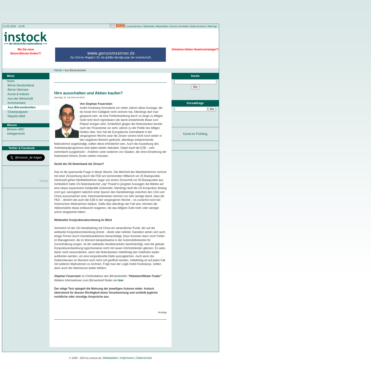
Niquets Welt (16, 116)
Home (58, 70)
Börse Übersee (18, 89)
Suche (173, 26)
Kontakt (183, 26)
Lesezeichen (134, 26)
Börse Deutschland (21, 85)
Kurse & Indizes (18, 94)
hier (121, 280)
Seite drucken (198, 26)
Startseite (148, 26)
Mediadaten (110, 358)
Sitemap (212, 26)
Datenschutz (144, 358)
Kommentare (17, 103)
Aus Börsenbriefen (21, 107)
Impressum (127, 358)
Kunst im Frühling (195, 134)
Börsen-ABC (15, 129)
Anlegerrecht (16, 133)
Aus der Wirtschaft (20, 98)
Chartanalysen (18, 112)
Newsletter (162, 26)
